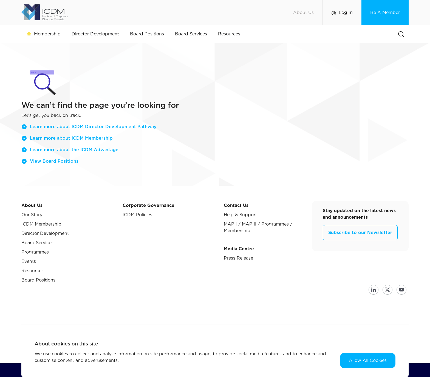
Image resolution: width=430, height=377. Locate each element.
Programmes (35, 252)
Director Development (45, 233)
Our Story (31, 214)
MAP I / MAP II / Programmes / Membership (258, 227)
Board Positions (38, 280)
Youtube (401, 290)
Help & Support (240, 214)
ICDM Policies (137, 214)
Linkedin (373, 290)
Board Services (37, 242)
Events (28, 261)
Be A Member (385, 12)
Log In (346, 12)
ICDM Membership (41, 224)
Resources (32, 270)
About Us (303, 12)
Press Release (238, 258)
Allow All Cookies (368, 360)
